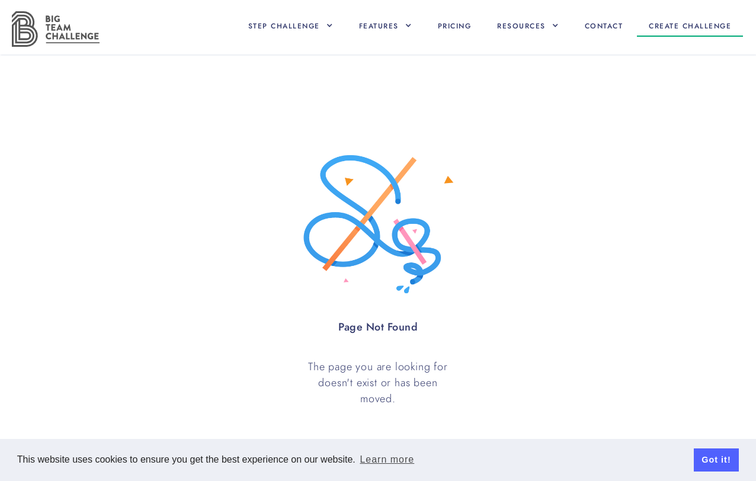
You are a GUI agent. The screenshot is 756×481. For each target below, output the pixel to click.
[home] (56, 29)
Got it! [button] (716, 459)
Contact (604, 26)
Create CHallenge (690, 26)
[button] (290, 26)
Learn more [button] (387, 459)
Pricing (455, 26)
